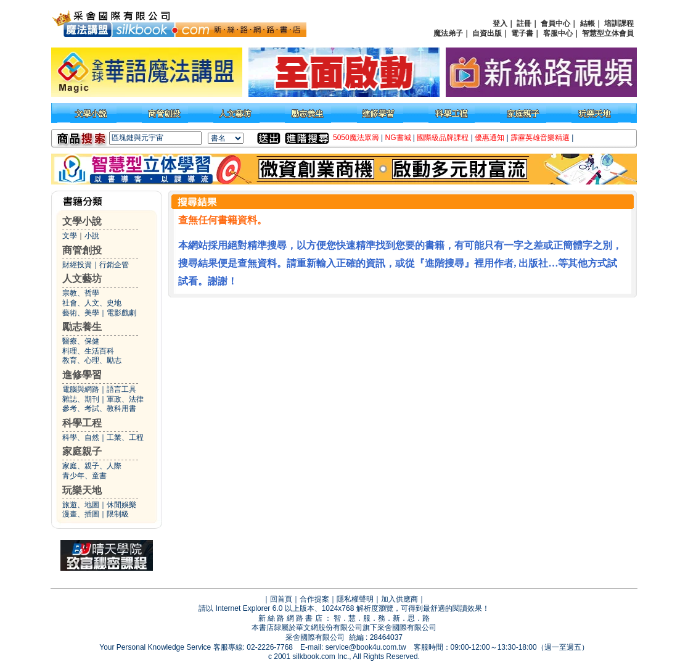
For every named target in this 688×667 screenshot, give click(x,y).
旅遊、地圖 (80, 504)
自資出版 (487, 33)
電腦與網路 (80, 389)
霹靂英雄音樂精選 (540, 137)
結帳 (587, 23)
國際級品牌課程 (443, 137)
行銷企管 (114, 264)
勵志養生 (82, 326)
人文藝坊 (82, 278)
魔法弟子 (448, 33)
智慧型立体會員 (608, 33)
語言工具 (121, 389)
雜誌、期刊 (80, 399)
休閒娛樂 (121, 504)
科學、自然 (80, 437)
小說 (91, 235)
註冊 (524, 23)
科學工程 (82, 423)
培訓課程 (619, 23)
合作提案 (314, 599)
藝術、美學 (80, 313)
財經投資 (77, 264)
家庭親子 (82, 451)
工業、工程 (125, 437)
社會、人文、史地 (91, 303)
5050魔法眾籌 (356, 137)
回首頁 (281, 599)
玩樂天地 (82, 490)
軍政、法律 (125, 399)
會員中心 (555, 23)
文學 (69, 235)
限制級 (118, 514)
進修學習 (82, 375)
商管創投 (82, 250)
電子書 (522, 33)
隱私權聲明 (355, 599)
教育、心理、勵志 (91, 360)
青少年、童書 (84, 475)
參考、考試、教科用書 (99, 408)
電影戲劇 (121, 313)
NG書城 (398, 137)
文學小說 (82, 221)
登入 (500, 23)
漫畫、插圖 (80, 514)
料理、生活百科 (88, 351)
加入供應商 (399, 599)
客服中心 (558, 33)
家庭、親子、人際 (91, 466)
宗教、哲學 (80, 293)
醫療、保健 (80, 341)
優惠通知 (489, 137)
